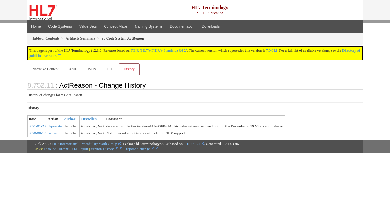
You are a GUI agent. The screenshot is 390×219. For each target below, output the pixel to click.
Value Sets (88, 26)
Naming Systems (149, 26)
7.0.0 (269, 50)
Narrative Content (45, 69)
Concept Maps (115, 26)
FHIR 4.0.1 (191, 144)
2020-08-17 (37, 133)
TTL (110, 69)
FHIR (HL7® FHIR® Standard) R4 (157, 50)
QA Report (80, 149)
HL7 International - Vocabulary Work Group (84, 144)
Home (36, 26)
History (129, 69)
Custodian (88, 119)
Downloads (211, 26)
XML (73, 69)
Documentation (182, 26)
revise (52, 133)
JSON (91, 69)
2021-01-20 (37, 126)
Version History (104, 149)
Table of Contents (56, 149)
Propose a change (139, 149)
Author (69, 119)
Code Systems (60, 26)
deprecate (55, 126)
